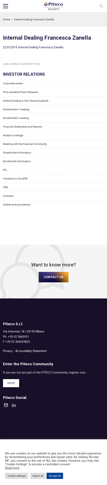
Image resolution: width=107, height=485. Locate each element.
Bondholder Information (17, 161)
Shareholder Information (17, 152)
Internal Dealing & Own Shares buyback (26, 100)
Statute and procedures (16, 204)
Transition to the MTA (15, 178)
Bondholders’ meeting (16, 118)
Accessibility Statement (31, 351)
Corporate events (13, 83)
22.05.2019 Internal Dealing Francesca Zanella (33, 47)
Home (6, 19)
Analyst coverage (13, 135)
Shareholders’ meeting (16, 109)
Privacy (7, 351)
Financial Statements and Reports (22, 126)
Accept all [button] (55, 475)
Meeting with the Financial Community (25, 144)
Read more (12, 468)
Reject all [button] (38, 475)
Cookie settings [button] (16, 475)
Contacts (8, 195)
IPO (5, 169)
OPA (5, 187)
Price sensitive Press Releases (20, 92)
